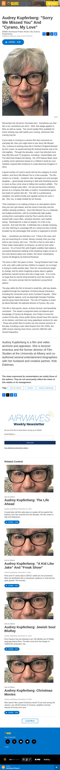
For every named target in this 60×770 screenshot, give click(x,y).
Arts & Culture (15, 388)
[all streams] (57, 767)
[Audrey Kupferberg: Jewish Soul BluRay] (28, 605)
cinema (30, 388)
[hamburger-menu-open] (3, 3)
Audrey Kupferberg (46, 388)
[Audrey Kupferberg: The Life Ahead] (28, 478)
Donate (53, 3)
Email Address (10, 434)
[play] (3, 767)
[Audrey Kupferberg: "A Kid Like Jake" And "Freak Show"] (28, 542)
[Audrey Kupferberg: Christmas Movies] (28, 669)
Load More (30, 721)
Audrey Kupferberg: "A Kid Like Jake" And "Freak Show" (29, 565)
